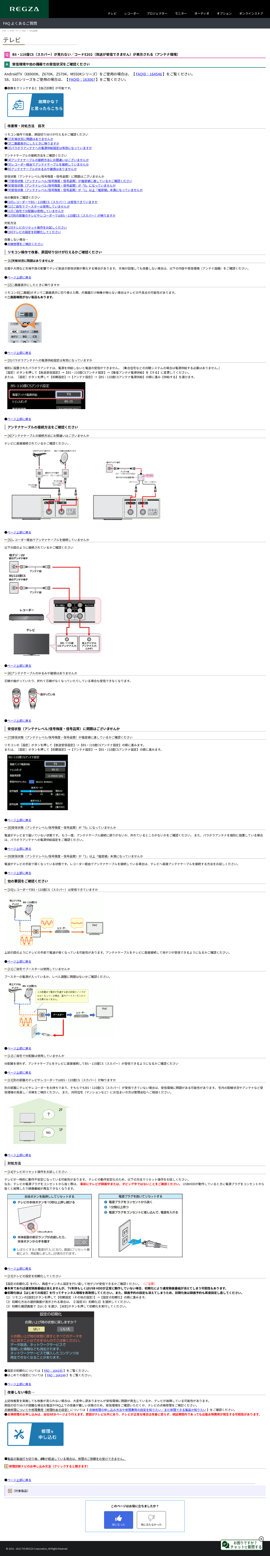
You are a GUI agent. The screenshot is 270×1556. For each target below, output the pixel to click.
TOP (4, 30)
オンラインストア (251, 13)
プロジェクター (157, 13)
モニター (181, 13)
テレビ (112, 13)
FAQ (24, 30)
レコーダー (131, 13)
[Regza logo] (24, 9)
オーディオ (201, 13)
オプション (224, 13)
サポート (14, 30)
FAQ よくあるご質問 (20, 23)
